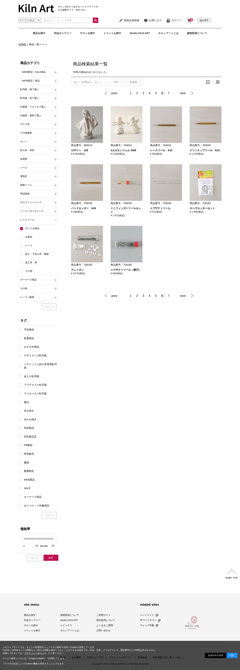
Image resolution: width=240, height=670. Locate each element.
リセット (49, 306)
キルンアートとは (168, 33)
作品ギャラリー (63, 33)
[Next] (185, 93)
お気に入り (153, 20)
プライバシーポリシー (35, 653)
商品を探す (39, 33)
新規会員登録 (129, 20)
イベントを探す (112, 33)
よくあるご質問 (104, 625)
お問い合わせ (103, 630)
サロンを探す (87, 33)
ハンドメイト (149, 615)
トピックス (66, 625)
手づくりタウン (150, 620)
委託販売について (105, 620)
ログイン (174, 20)
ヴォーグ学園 (149, 625)
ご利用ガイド (103, 615)
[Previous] (116, 93)
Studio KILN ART (140, 33)
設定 (51, 557)
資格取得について (197, 33)
